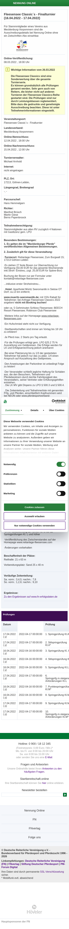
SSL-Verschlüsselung (52, 871)
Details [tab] (34, 410)
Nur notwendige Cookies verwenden (34, 525)
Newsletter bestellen (34, 790)
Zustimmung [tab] (12, 410)
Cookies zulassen (34, 507)
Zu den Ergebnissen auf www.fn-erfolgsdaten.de (30, 596)
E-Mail (48, 757)
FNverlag (14, 864)
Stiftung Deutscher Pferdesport (39, 864)
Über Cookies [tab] (56, 410)
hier (44, 783)
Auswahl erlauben (34, 516)
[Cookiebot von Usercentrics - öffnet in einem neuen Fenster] (51, 401)
